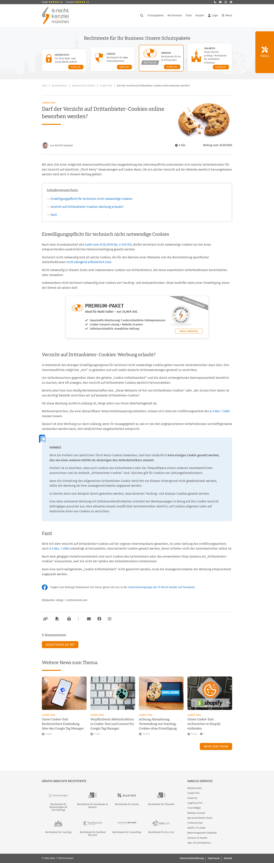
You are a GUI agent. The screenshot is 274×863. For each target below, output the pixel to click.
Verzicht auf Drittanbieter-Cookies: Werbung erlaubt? (86, 207)
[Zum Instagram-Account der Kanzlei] (109, 618)
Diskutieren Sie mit (60, 644)
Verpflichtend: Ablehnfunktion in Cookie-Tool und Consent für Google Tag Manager (112, 723)
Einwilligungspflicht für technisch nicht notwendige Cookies (91, 199)
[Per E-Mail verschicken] (88, 618)
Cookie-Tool (106, 85)
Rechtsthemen (59, 85)
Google (52, 2)
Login (213, 15)
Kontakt (228, 858)
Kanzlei (199, 15)
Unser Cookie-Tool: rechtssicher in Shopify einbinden (204, 723)
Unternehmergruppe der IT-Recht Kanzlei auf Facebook (161, 587)
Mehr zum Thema (216, 746)
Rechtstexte (174, 15)
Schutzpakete (155, 15)
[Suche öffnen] (141, 15)
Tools (189, 15)
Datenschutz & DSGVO (83, 85)
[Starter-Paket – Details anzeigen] (113, 59)
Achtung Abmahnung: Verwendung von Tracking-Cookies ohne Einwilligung (158, 723)
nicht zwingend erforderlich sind (88, 262)
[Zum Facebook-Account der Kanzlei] (99, 618)
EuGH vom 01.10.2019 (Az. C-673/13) (108, 244)
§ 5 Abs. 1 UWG (220, 411)
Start (44, 85)
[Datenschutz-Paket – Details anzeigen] (64, 60)
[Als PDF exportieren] (56, 618)
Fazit (53, 215)
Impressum (214, 858)
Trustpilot (77, 2)
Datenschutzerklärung (192, 858)
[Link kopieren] (45, 618)
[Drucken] (68, 618)
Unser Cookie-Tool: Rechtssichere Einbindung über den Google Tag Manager (63, 723)
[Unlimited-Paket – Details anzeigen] (210, 57)
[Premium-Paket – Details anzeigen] (161, 58)
